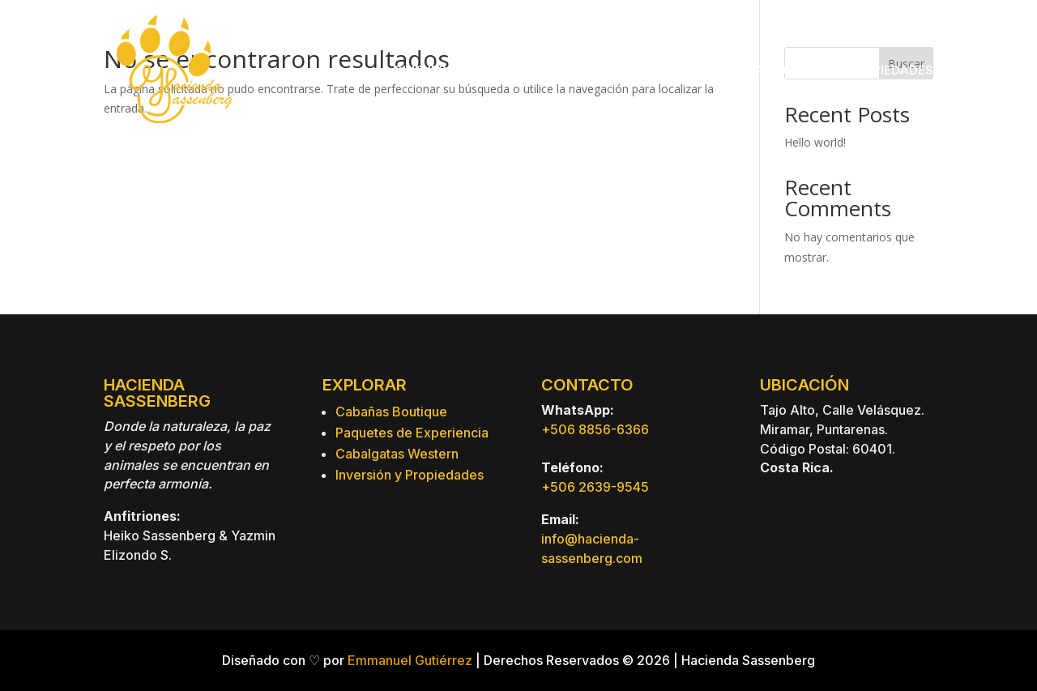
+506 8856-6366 (595, 429)
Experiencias (768, 70)
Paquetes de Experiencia (412, 432)
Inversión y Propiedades (409, 475)
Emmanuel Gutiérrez (410, 660)
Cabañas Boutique (391, 411)
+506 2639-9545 (595, 487)
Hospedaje (551, 70)
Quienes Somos (445, 70)
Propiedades (890, 70)
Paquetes (656, 70)
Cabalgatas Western (397, 454)
